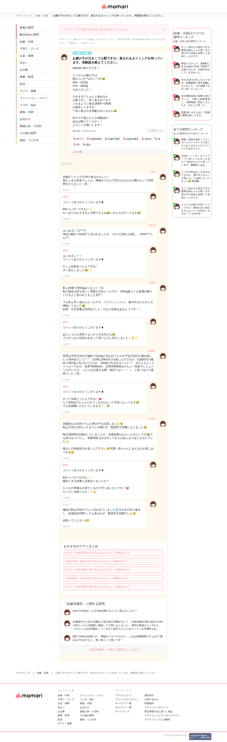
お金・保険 (26, 55)
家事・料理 (26, 76)
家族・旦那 (26, 112)
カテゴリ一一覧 (123, 707)
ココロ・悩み (28, 105)
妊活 (22, 83)
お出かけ (25, 119)
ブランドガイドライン (127, 699)
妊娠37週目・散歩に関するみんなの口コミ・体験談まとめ (96, 561)
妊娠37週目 (114, 139)
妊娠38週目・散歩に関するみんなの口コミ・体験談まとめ (96, 578)
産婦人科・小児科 (31, 126)
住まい (24, 62)
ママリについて (123, 695)
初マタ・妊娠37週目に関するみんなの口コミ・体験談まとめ (97, 569)
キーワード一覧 (123, 703)
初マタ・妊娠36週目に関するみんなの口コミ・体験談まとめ (97, 552)
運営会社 (149, 695)
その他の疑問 (28, 133)
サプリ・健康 (28, 90)
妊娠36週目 (96, 139)
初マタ (80, 139)
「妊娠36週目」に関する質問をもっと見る (113, 649)
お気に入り (157, 130)
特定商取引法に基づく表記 (158, 711)
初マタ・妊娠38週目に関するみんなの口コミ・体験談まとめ (97, 586)
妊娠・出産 (26, 41)
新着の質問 (26, 27)
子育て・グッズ (29, 48)
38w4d (148, 139)
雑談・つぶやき (29, 140)
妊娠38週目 (132, 139)
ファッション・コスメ (33, 97)
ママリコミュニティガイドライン (162, 715)
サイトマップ (122, 711)
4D (78, 144)
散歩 (88, 144)
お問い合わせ (151, 699)
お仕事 (24, 69)
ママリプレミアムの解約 (157, 719)
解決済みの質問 (29, 34)
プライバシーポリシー (156, 707)
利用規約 (149, 703)
